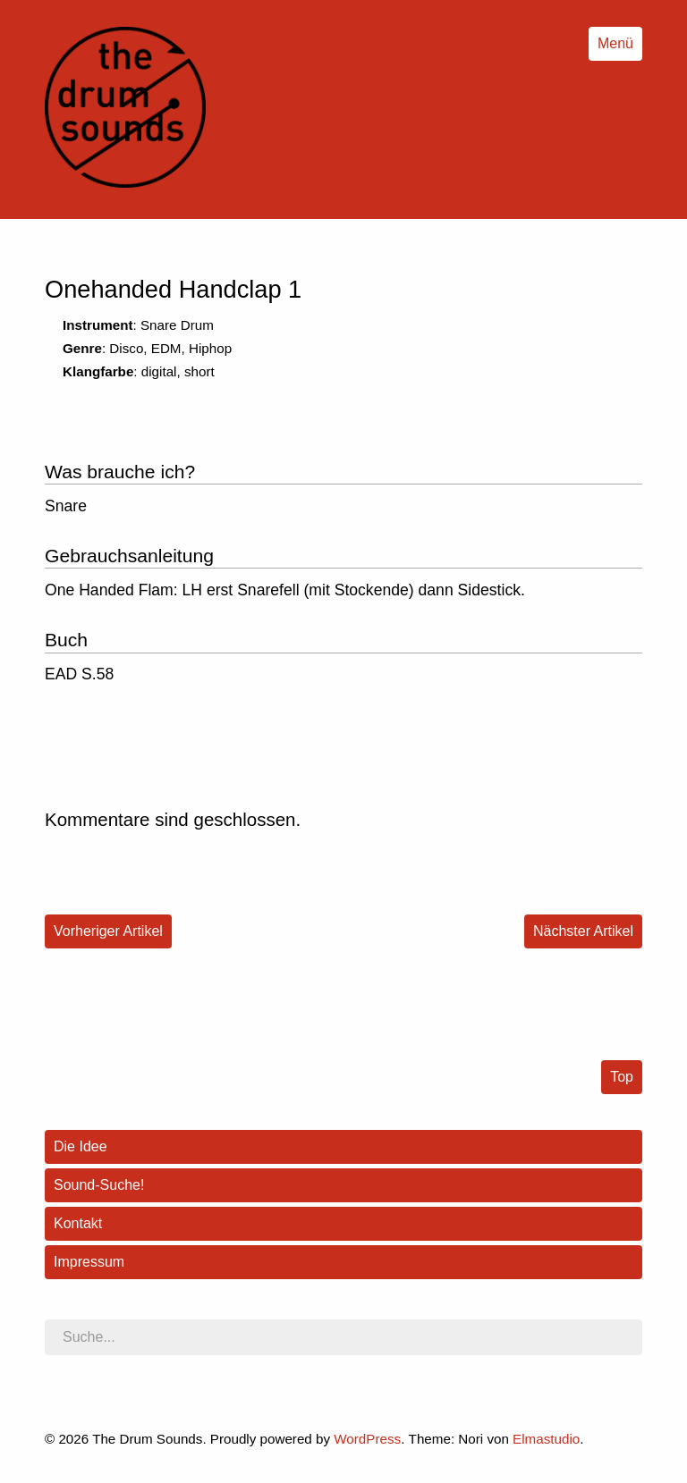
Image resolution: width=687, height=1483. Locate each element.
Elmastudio (546, 1438)
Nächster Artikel (583, 931)
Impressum (89, 1261)
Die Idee (80, 1146)
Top (621, 1076)
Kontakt (78, 1223)
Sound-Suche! (99, 1184)
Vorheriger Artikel (108, 931)
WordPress (367, 1438)
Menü (615, 43)
